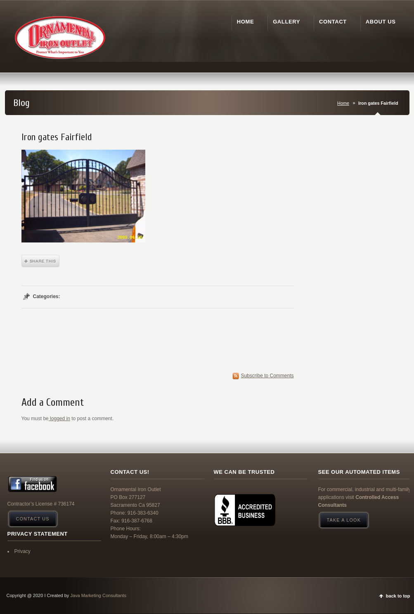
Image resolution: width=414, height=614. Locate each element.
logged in (59, 418)
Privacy (22, 551)
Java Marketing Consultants (98, 595)
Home (343, 103)
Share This (40, 261)
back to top (398, 595)
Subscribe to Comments (267, 376)
